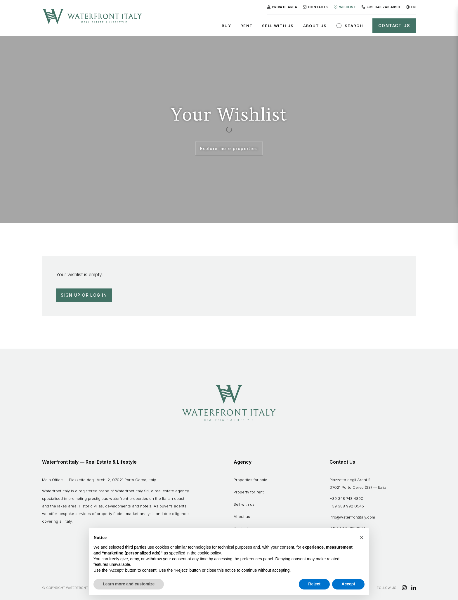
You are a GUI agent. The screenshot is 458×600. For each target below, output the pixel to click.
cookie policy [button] (209, 553)
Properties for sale (250, 479)
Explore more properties (229, 148)
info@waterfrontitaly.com (352, 517)
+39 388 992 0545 (346, 506)
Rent (246, 25)
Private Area (282, 7)
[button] (361, 537)
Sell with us (278, 25)
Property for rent (249, 492)
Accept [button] (348, 584)
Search (349, 25)
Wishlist (345, 7)
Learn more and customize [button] (129, 584)
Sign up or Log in (84, 295)
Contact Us (394, 25)
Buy (226, 25)
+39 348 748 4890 (381, 7)
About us (315, 25)
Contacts (315, 7)
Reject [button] (314, 584)
